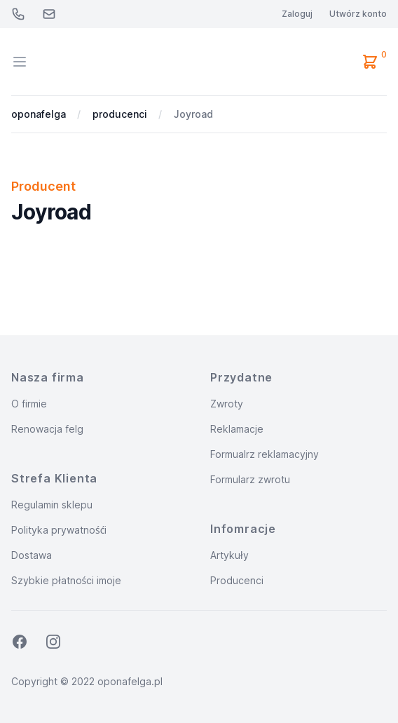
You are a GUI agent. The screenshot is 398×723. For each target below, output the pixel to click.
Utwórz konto (358, 13)
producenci (119, 114)
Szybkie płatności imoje (66, 580)
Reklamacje (236, 429)
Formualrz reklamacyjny (264, 454)
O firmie (29, 404)
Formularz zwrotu (250, 479)
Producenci (236, 580)
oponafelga (38, 114)
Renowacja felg (47, 429)
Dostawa (31, 555)
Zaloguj (297, 13)
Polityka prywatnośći (59, 530)
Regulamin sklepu (51, 505)
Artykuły (229, 555)
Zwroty (226, 404)
